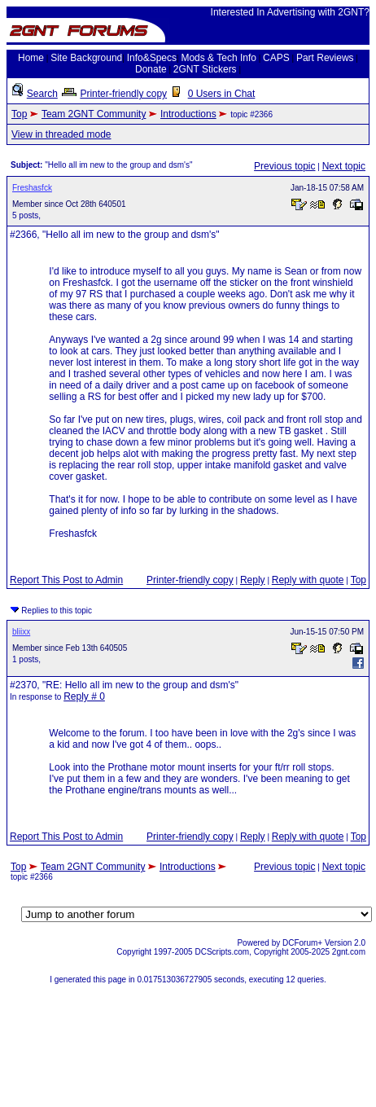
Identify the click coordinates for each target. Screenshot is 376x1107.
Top (19, 114)
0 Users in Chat (222, 93)
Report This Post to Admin (66, 580)
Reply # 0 (84, 696)
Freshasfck (32, 187)
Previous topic (284, 166)
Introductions (188, 114)
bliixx (21, 631)
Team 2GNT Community (94, 114)
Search (42, 93)
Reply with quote (308, 580)
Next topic (343, 166)
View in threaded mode (61, 134)
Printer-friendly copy (123, 93)
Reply (252, 580)
